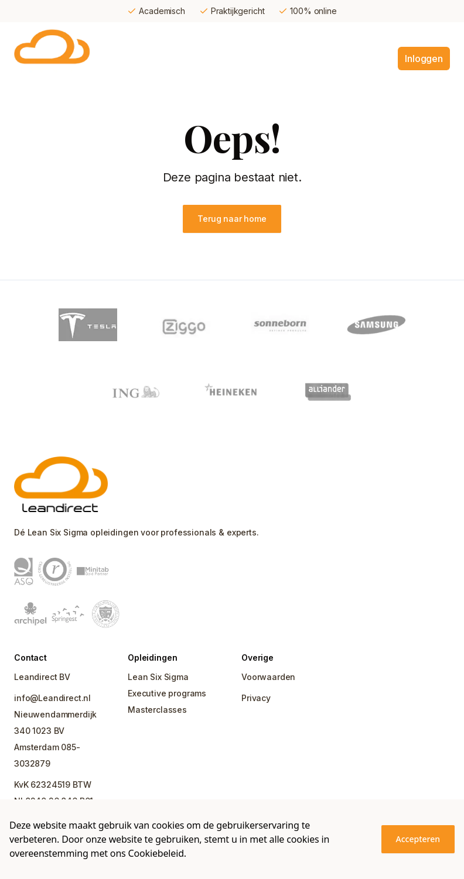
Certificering (240, 35)
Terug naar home (232, 219)
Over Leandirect (407, 35)
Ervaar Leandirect (319, 35)
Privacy (256, 698)
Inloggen (424, 58)
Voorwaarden (268, 677)
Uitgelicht (322, 58)
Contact (374, 58)
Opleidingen (172, 35)
